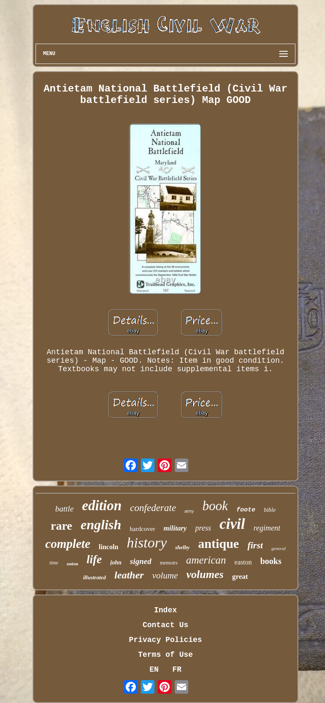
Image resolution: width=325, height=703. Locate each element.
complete (67, 543)
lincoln (108, 546)
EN (154, 669)
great (240, 576)
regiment (266, 528)
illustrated (94, 577)
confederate (153, 508)
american (206, 560)
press (203, 528)
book (215, 505)
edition (102, 505)
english (101, 524)
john (115, 562)
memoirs (169, 563)
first (255, 545)
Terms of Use (165, 654)
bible (269, 510)
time (54, 563)
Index (165, 610)
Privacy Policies (165, 640)
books (270, 561)
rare (61, 525)
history (147, 542)
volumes (204, 574)
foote (245, 510)
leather (128, 575)
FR (177, 669)
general (278, 548)
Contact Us (165, 625)
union (72, 563)
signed (140, 561)
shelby (182, 547)
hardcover (142, 528)
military (175, 528)
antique (218, 543)
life (94, 559)
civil (232, 524)
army (189, 511)
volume (165, 575)
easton (243, 562)
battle (64, 508)
